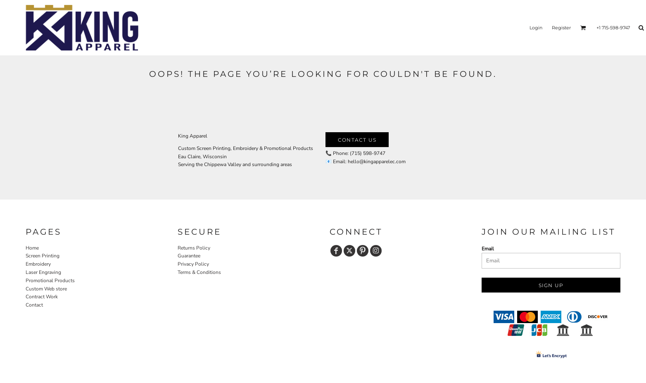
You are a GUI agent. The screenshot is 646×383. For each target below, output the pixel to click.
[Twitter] (349, 251)
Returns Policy (194, 248)
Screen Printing (42, 255)
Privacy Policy (193, 264)
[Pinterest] (362, 251)
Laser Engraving (43, 272)
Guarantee (189, 255)
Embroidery (38, 264)
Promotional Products (50, 280)
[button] (583, 28)
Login (536, 28)
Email (488, 248)
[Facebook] (336, 251)
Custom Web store (46, 288)
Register (561, 28)
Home (32, 248)
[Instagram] (376, 251)
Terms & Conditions (199, 272)
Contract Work (42, 296)
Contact (34, 305)
